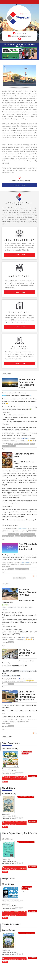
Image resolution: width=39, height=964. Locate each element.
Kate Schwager (25, 438)
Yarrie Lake (11, 779)
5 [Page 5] (24, 578)
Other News (11, 536)
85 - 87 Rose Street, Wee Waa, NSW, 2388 (27, 653)
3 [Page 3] (19, 578)
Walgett (32, 443)
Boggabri (11, 533)
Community (13, 446)
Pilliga (20, 777)
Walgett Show (8, 878)
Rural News (6, 446)
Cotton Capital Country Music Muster (19, 833)
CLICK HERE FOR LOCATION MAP (19, 180)
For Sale (11, 642)
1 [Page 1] (14, 578)
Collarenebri (15, 912)
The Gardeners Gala (11, 924)
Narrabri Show (9, 788)
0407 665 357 (21, 33)
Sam (23, 637)
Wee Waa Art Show (11, 743)
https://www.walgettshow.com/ (13, 901)
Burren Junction (25, 443)
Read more (33, 776)
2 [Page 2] (16, 578)
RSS (35, 576)
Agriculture (25, 536)
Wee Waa (16, 443)
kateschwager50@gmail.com (21, 36)
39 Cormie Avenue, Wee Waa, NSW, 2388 (28, 592)
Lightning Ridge (15, 914)
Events (16, 776)
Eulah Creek (8, 959)
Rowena (22, 914)
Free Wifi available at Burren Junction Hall (28, 546)
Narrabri (11, 443)
